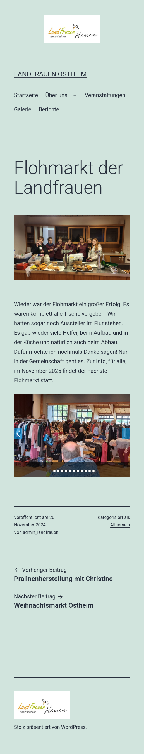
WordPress (73, 727)
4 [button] (62, 471)
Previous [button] (18, 433)
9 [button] (81, 471)
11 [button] (89, 471)
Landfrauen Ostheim (50, 74)
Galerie (22, 109)
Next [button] (126, 433)
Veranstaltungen (105, 95)
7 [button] (74, 471)
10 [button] (85, 471)
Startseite (26, 95)
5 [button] (66, 471)
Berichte (49, 109)
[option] (72, 435)
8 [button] (77, 471)
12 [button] (93, 471)
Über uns (56, 95)
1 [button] (50, 471)
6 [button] (70, 471)
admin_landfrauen (41, 532)
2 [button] (54, 471)
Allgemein (120, 525)
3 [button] (58, 471)
